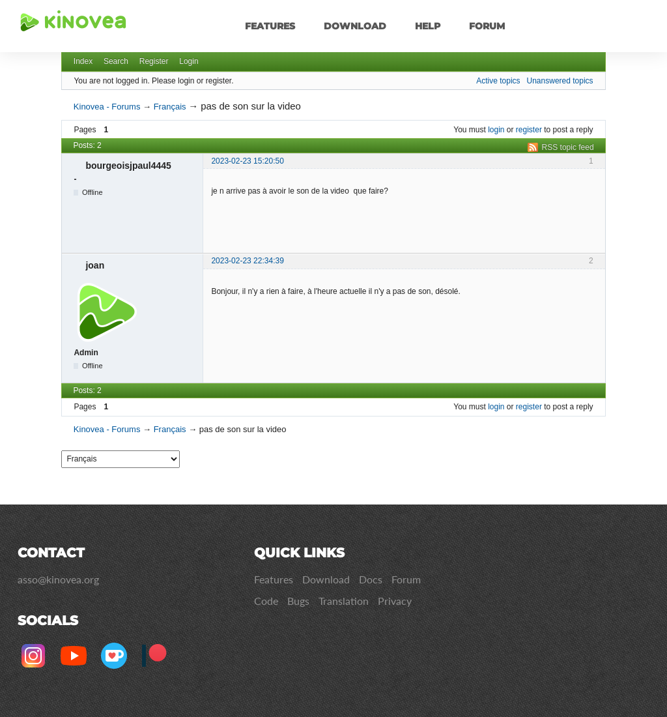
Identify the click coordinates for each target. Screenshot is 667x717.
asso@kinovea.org (58, 579)
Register (154, 61)
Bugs (298, 600)
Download (355, 26)
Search (116, 61)
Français (170, 106)
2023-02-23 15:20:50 (247, 161)
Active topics (498, 80)
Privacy (395, 600)
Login (188, 61)
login (496, 129)
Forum (487, 26)
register (529, 129)
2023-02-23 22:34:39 (247, 260)
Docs (370, 579)
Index (83, 61)
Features (270, 26)
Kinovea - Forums (107, 106)
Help (427, 26)
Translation (344, 600)
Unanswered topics (560, 80)
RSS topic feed (568, 147)
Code (266, 600)
